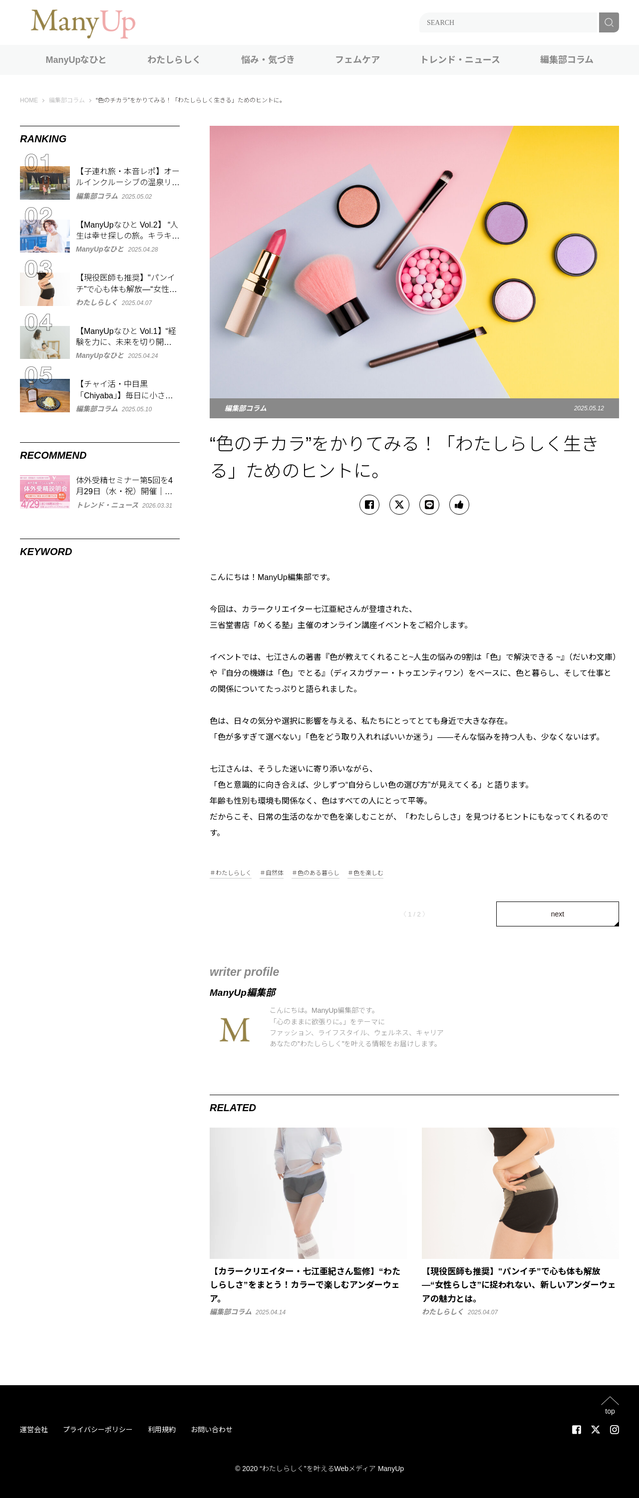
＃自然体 (272, 873)
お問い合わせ (212, 1430)
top (610, 1411)
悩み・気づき (268, 60)
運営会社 (34, 1430)
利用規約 (162, 1430)
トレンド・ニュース (460, 60)
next (557, 914)
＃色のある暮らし (315, 873)
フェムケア (357, 60)
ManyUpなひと (76, 60)
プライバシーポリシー (98, 1430)
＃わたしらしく (231, 873)
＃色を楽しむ (365, 873)
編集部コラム (567, 60)
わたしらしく (174, 60)
